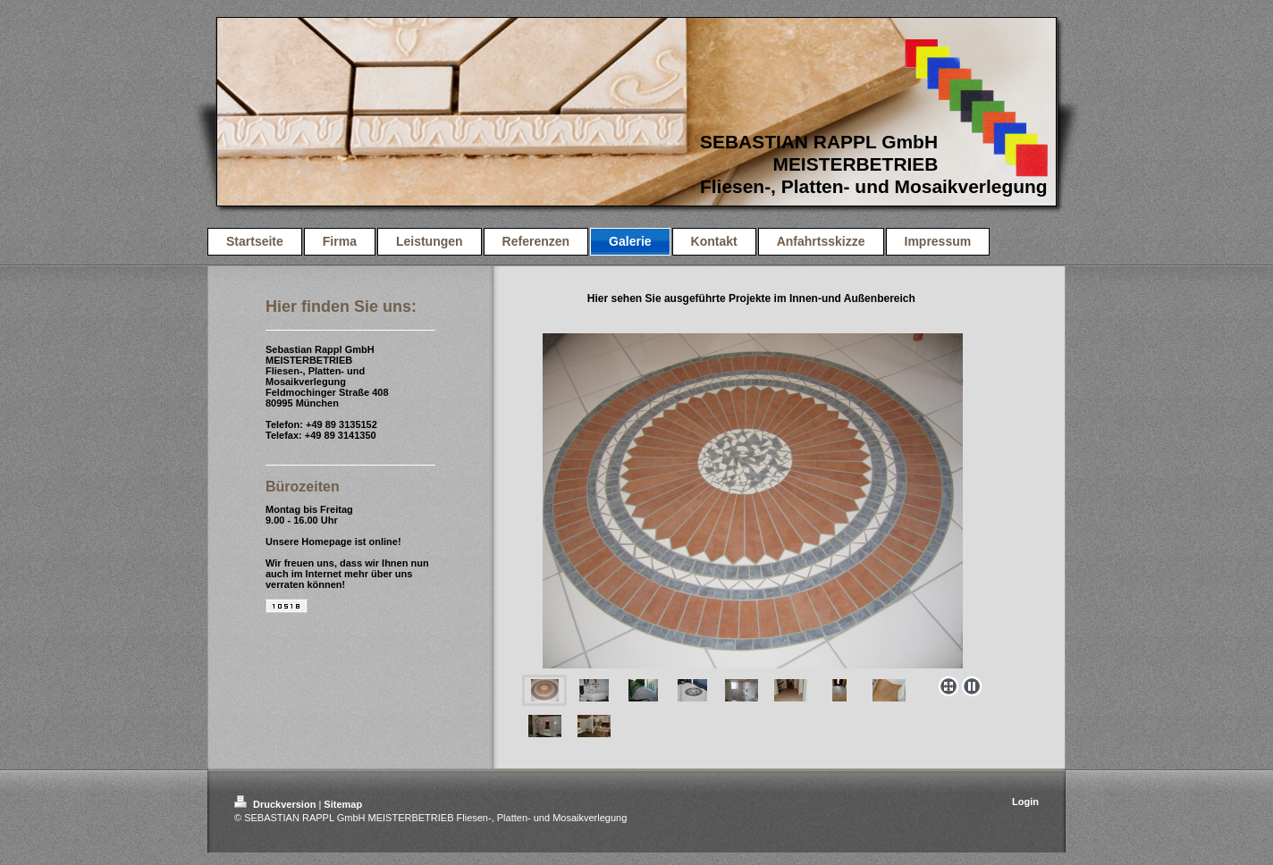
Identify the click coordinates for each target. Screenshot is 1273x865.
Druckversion (276, 804)
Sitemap (343, 804)
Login (1025, 801)
